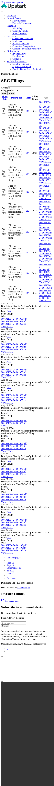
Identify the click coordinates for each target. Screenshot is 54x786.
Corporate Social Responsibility (26, 48)
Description (16, 98)
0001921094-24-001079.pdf (14, 469)
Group (4, 88)
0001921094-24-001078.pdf (14, 443)
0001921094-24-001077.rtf (45, 194)
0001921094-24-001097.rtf (45, 252)
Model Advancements (17, 61)
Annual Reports (19, 33)
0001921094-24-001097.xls (45, 257)
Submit (5, 626)
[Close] (2, 656)
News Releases (19, 21)
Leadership (17, 41)
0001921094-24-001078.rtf (45, 210)
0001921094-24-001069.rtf (45, 111)
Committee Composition (23, 46)
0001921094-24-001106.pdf (45, 286)
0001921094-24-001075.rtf (45, 173)
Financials (11, 26)
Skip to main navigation (12, 2)
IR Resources (13, 51)
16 (10, 570)
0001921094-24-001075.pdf (14, 395)
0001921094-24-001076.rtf (45, 152)
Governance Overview (22, 38)
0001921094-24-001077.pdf (14, 420)
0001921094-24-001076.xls (45, 157)
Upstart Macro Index (21, 66)
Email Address (12, 618)
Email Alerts (18, 56)
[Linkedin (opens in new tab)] (7, 648)
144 (27, 111)
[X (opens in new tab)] (7, 651)
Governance (12, 36)
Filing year (6, 90)
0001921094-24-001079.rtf (45, 231)
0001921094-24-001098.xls (45, 278)
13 (10, 563)
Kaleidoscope (23, 587)
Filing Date (4, 97)
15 (14, 568)
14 (10, 565)
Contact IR (17, 59)
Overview (11, 15)
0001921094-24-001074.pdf (14, 344)
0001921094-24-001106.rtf (45, 291)
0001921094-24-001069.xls (45, 116)
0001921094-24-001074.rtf (45, 131)
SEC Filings (17, 28)
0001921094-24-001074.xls (45, 137)
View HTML (45, 120)
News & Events (14, 18)
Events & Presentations (22, 23)
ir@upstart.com (10, 601)
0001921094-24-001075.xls (45, 178)
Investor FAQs (19, 54)
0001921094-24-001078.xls (45, 215)
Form (28, 98)
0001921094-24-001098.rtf (45, 273)
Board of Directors (20, 43)
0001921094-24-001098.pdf (14, 520)
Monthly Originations (22, 64)
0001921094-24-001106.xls (45, 296)
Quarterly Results (20, 31)
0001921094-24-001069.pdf (14, 319)
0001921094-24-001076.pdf (14, 369)
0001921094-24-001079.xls (45, 236)
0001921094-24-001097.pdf (14, 494)
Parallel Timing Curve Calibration (27, 69)
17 (10, 573)
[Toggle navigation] (2, 11)
